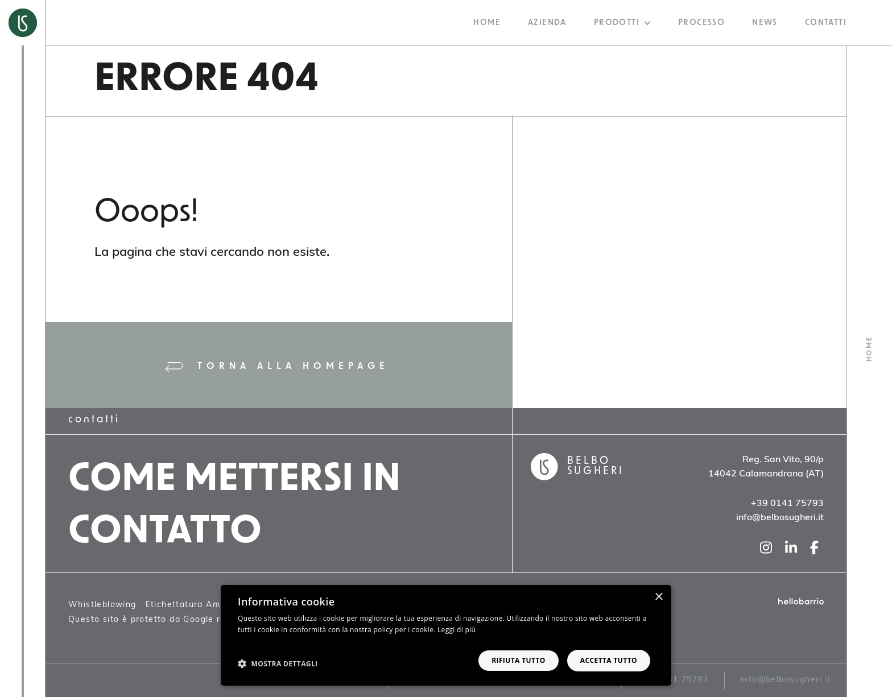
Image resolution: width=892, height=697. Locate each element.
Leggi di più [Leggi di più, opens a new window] (456, 629)
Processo (701, 23)
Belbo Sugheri (595, 467)
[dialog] (446, 635)
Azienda (547, 23)
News (765, 23)
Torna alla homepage (277, 367)
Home (487, 23)
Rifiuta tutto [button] (519, 660)
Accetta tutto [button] (608, 660)
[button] (278, 663)
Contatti (825, 23)
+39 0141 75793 (673, 680)
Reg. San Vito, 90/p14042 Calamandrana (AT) (766, 467)
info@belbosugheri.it (786, 680)
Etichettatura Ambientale (201, 605)
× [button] (658, 597)
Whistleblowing (102, 605)
